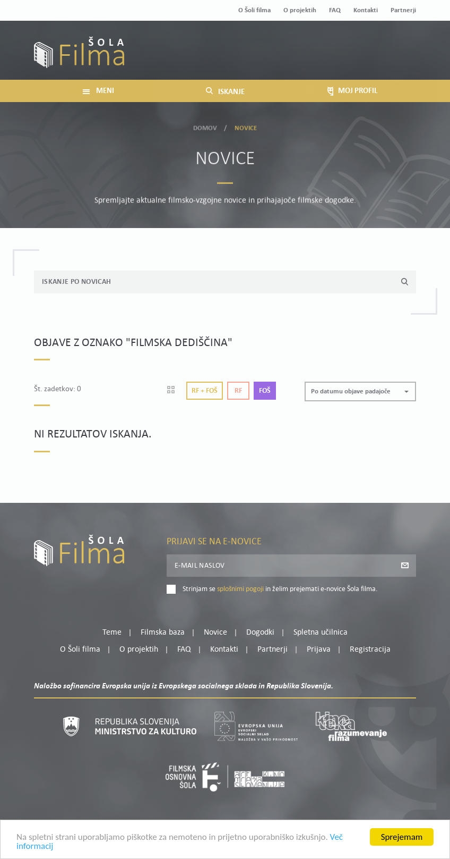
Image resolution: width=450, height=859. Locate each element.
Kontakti (365, 10)
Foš (265, 391)
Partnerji (403, 10)
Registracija (398, 58)
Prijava (350, 58)
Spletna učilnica (320, 632)
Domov (205, 126)
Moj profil (361, 44)
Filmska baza (163, 632)
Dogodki (260, 632)
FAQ (335, 10)
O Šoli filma (254, 10)
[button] (360, 391)
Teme (112, 632)
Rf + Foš (205, 391)
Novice (215, 632)
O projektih (299, 10)
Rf (238, 391)
